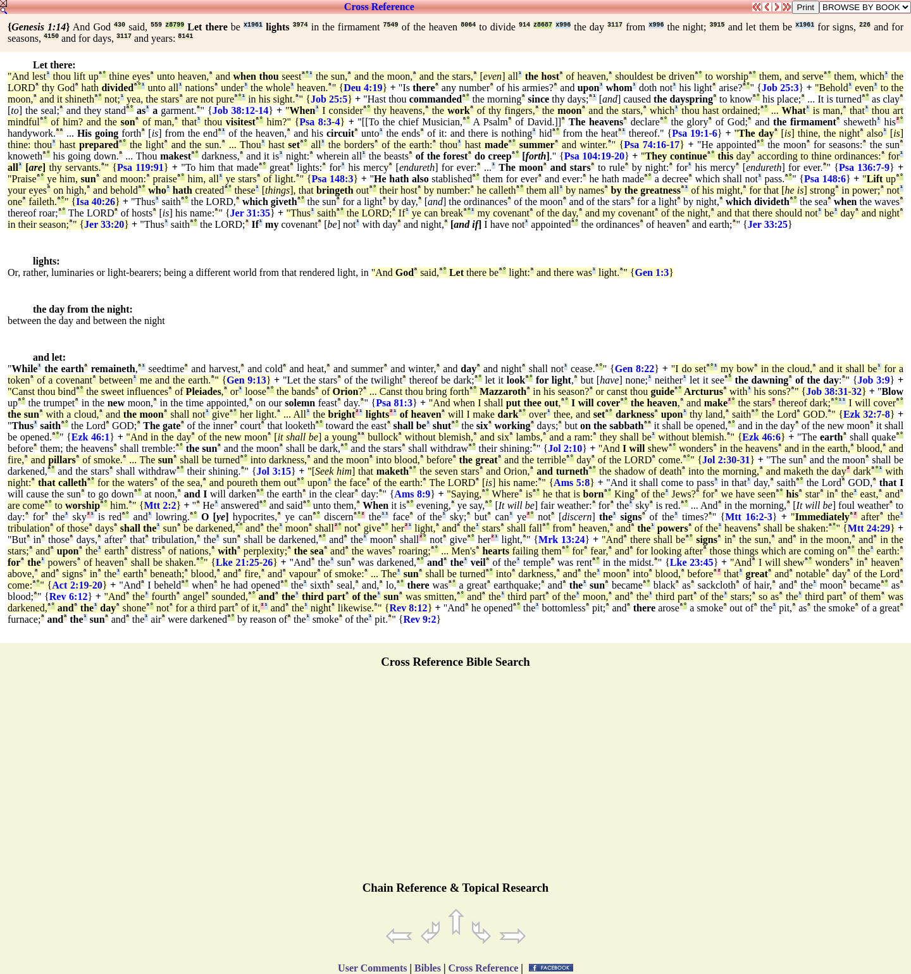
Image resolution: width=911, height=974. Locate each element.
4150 (51, 36)
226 (865, 25)
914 (524, 25)
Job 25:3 (780, 87)
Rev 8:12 (408, 608)
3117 (615, 25)
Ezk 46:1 (90, 437)
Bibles (427, 968)
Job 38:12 (234, 110)
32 (857, 391)
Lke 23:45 (692, 562)
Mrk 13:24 (561, 539)
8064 (468, 25)
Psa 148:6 (825, 178)
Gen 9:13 (246, 380)
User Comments (372, 968)
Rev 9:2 (419, 619)
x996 (563, 25)
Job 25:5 (329, 99)
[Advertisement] (455, 780)
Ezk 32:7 (862, 414)
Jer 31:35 (250, 213)
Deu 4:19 (363, 87)
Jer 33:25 (768, 224)
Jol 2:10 (565, 448)
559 (156, 25)
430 (119, 25)
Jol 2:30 (719, 459)
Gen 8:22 (635, 368)
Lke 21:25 (237, 562)
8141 (185, 36)
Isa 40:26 (95, 201)
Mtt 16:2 (744, 516)
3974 (300, 25)
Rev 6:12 (68, 596)
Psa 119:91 (140, 167)
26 (268, 562)
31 (745, 459)
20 (619, 156)
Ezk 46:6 (761, 437)
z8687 (542, 25)
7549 (391, 25)
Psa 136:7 (860, 167)
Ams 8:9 (412, 494)
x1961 (253, 25)
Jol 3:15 (274, 471)
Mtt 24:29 (869, 528)
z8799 (174, 25)
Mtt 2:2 (160, 505)
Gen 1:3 (652, 272)
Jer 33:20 (104, 224)
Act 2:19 (70, 585)
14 (263, 110)
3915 (717, 25)
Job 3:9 (874, 380)
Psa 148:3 (332, 178)
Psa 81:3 (394, 402)
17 (674, 144)
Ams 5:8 (572, 482)
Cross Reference (379, 6)
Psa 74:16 (645, 144)
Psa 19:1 (690, 133)
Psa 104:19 (587, 156)
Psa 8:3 (315, 121)
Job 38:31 (827, 391)
